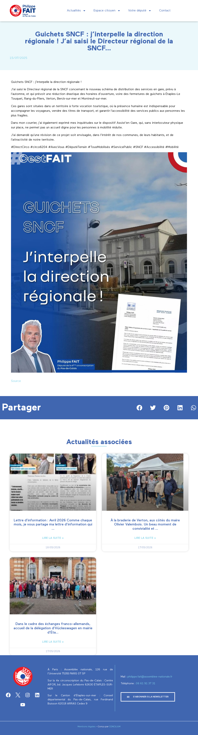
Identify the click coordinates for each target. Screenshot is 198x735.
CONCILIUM (114, 727)
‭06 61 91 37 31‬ (145, 683)
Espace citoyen (107, 10)
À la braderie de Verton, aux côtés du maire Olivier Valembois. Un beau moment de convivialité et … (145, 524)
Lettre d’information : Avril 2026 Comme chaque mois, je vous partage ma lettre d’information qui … (53, 524)
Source (16, 381)
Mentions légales (87, 727)
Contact (165, 10)
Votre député (139, 10)
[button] (139, 407)
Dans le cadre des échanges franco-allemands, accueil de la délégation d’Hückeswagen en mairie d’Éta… (53, 628)
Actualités (76, 10)
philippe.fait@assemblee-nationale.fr (150, 676)
